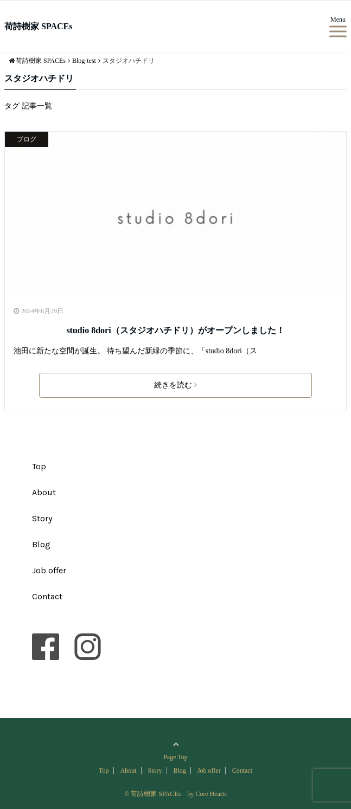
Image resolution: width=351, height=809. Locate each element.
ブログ (26, 139)
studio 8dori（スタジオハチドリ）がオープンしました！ (175, 330)
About (44, 492)
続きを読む (175, 385)
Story (42, 518)
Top (39, 466)
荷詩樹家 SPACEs (38, 26)
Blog (41, 544)
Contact (47, 596)
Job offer (49, 570)
